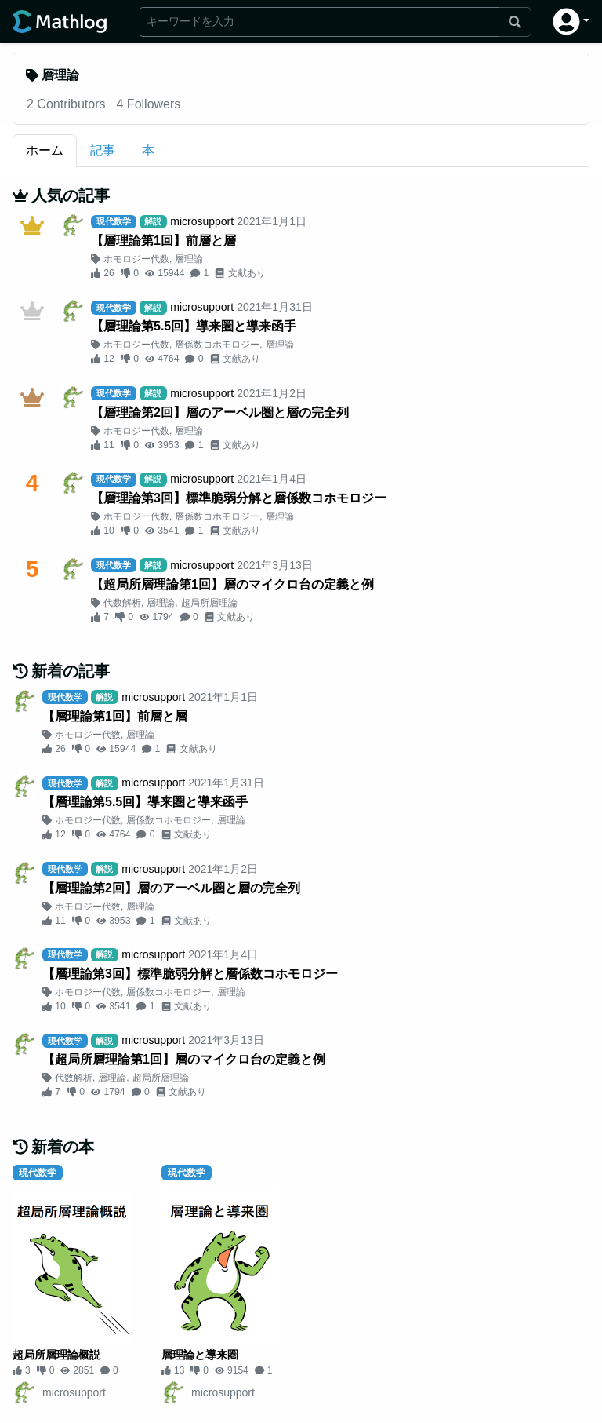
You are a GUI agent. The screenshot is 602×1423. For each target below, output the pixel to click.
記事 (102, 150)
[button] (571, 21)
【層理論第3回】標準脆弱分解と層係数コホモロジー (238, 498)
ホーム (44, 150)
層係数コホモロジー (217, 344)
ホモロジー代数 (136, 259)
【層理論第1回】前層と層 (163, 240)
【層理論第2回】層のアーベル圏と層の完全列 (220, 412)
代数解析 (122, 602)
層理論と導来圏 (199, 1354)
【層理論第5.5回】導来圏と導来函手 (193, 326)
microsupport (202, 221)
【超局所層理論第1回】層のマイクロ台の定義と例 (232, 584)
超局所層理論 (209, 602)
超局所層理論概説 (56, 1354)
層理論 (189, 259)
